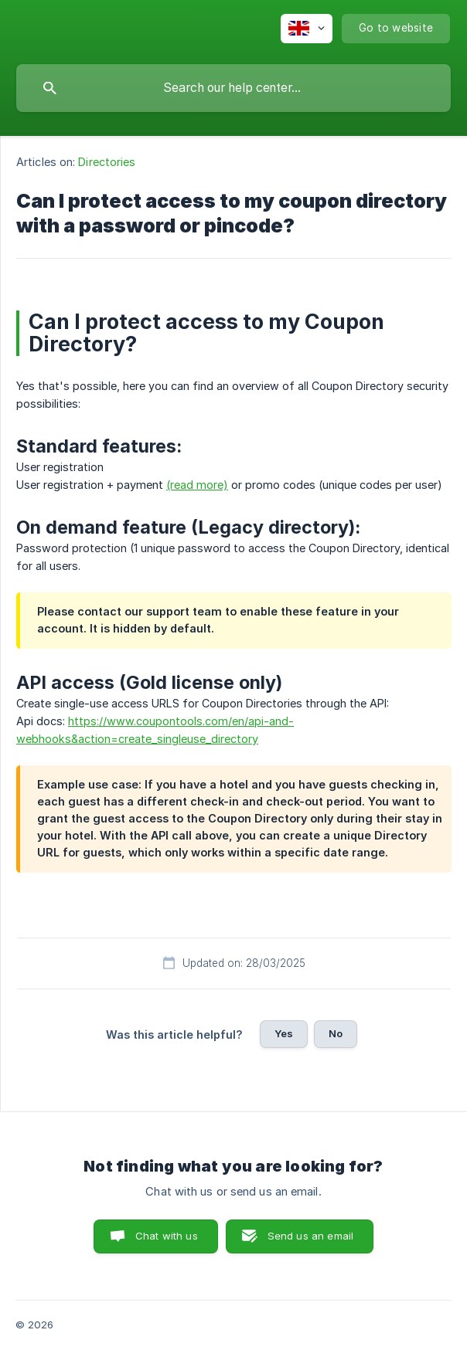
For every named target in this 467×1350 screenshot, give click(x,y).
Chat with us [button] (166, 1236)
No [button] (336, 1033)
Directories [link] (106, 161)
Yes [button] (283, 1033)
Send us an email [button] (310, 1236)
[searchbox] (233, 88)
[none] (306, 28)
